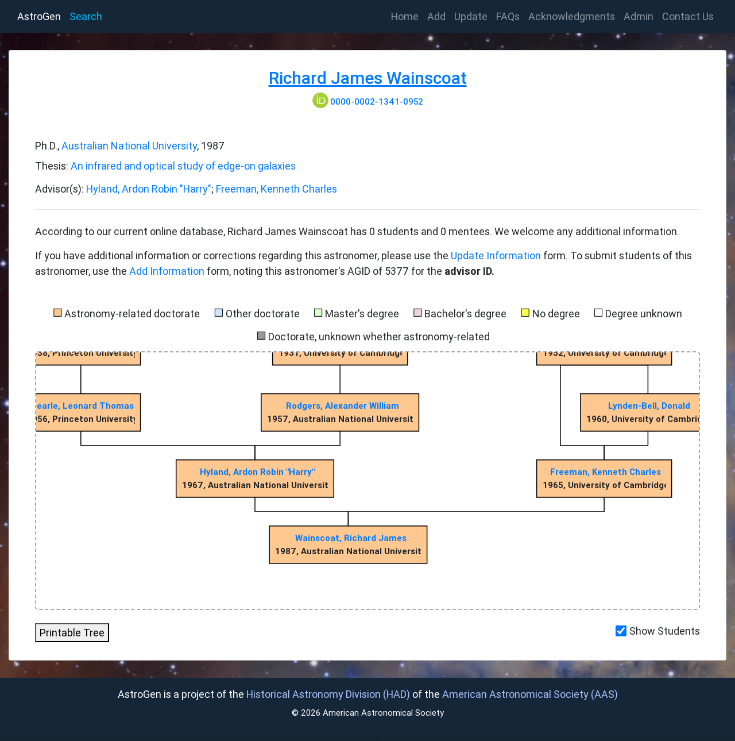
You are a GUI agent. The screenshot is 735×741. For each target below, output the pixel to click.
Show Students (664, 631)
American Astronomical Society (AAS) (530, 694)
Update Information (497, 255)
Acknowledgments (571, 16)
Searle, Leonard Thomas (82, 405)
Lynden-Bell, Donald (649, 405)
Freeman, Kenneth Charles (276, 188)
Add (436, 16)
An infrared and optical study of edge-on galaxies (183, 165)
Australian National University (129, 145)
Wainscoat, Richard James (351, 537)
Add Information (166, 271)
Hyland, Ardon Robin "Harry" (148, 188)
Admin (638, 16)
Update (471, 16)
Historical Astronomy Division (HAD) (328, 694)
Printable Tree (72, 632)
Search (85, 16)
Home (407, 15)
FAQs (508, 16)
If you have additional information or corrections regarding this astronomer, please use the (243, 255)
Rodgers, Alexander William (342, 405)
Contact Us (688, 16)
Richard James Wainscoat (368, 78)
